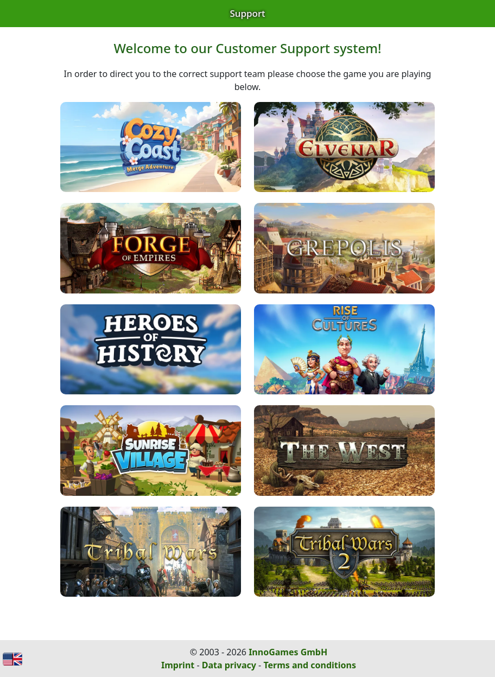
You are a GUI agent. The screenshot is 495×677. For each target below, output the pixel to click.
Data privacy (229, 665)
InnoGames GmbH (288, 652)
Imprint (177, 665)
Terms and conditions (309, 665)
